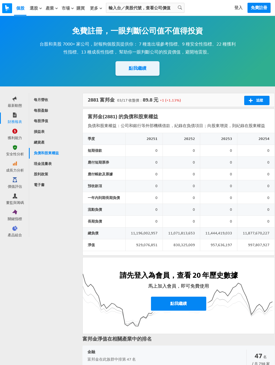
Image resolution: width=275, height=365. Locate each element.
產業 (52, 8)
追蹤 (256, 100)
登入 (238, 7)
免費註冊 (259, 7)
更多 (96, 8)
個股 (20, 8)
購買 (80, 8)
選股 (36, 8)
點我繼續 (137, 68)
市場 (68, 8)
